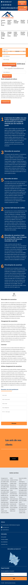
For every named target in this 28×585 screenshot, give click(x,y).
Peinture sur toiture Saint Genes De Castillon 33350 (14, 499)
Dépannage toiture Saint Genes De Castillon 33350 (23, 511)
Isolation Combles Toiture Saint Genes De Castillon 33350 (23, 488)
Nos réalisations (22, 8)
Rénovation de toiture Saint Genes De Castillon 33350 (5, 490)
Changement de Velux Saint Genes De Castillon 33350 (5, 502)
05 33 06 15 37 (7, 2)
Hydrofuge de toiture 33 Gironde (9, 34)
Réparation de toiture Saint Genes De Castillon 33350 (23, 505)
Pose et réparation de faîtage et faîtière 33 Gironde (3, 35)
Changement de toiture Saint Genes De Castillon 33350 (5, 480)
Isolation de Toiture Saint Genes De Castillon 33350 (14, 481)
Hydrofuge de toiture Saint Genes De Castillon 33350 (23, 483)
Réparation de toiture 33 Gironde (23, 21)
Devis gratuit (3, 537)
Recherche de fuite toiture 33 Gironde (9, 22)
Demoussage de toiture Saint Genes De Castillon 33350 (5, 485)
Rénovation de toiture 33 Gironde (23, 33)
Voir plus (14, 458)
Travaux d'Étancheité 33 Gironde (16, 21)
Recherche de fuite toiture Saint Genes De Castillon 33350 (23, 493)
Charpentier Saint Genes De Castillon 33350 (5, 507)
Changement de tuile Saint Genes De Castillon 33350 (14, 493)
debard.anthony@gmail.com (9, 8)
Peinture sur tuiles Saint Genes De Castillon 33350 (13, 504)
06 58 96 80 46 (7, 5)
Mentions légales (4, 539)
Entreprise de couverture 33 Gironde (3, 23)
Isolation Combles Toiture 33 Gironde (16, 34)
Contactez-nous (22, 3)
